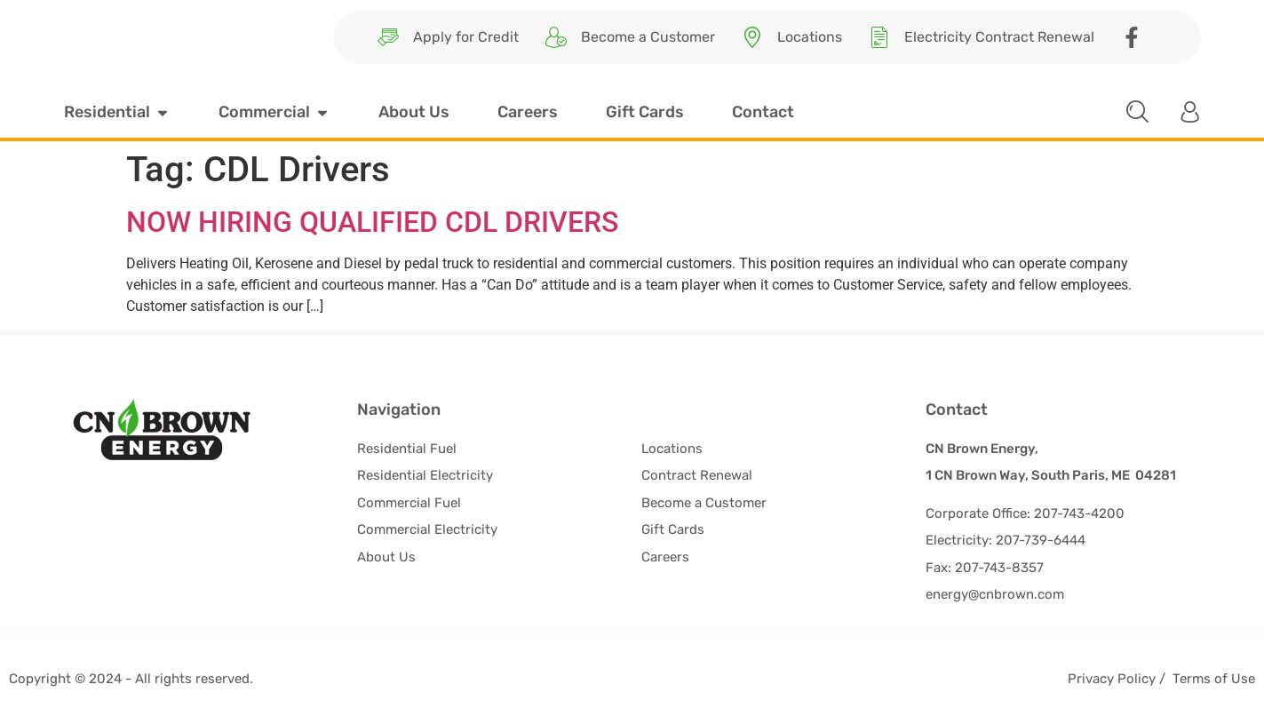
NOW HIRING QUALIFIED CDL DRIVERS (372, 222)
